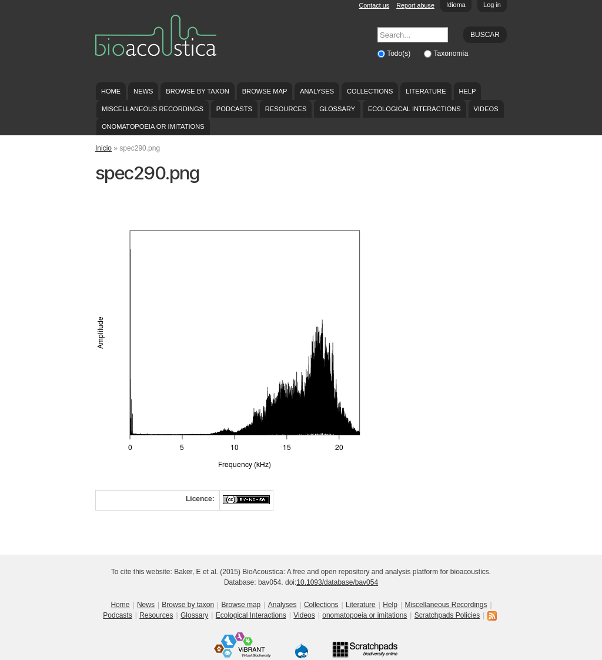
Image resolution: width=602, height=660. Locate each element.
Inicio (103, 148)
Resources (285, 108)
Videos (486, 108)
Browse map (264, 91)
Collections (370, 91)
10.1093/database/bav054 (337, 582)
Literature (426, 91)
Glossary (337, 108)
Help (467, 91)
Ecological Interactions (414, 108)
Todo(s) (399, 53)
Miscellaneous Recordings (152, 108)
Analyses (317, 91)
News (143, 91)
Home (111, 91)
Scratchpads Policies (447, 615)
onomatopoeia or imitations (153, 126)
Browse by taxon (197, 91)
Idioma (456, 4)
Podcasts (234, 108)
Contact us (374, 5)
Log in (492, 4)
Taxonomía (451, 53)
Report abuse (415, 5)
